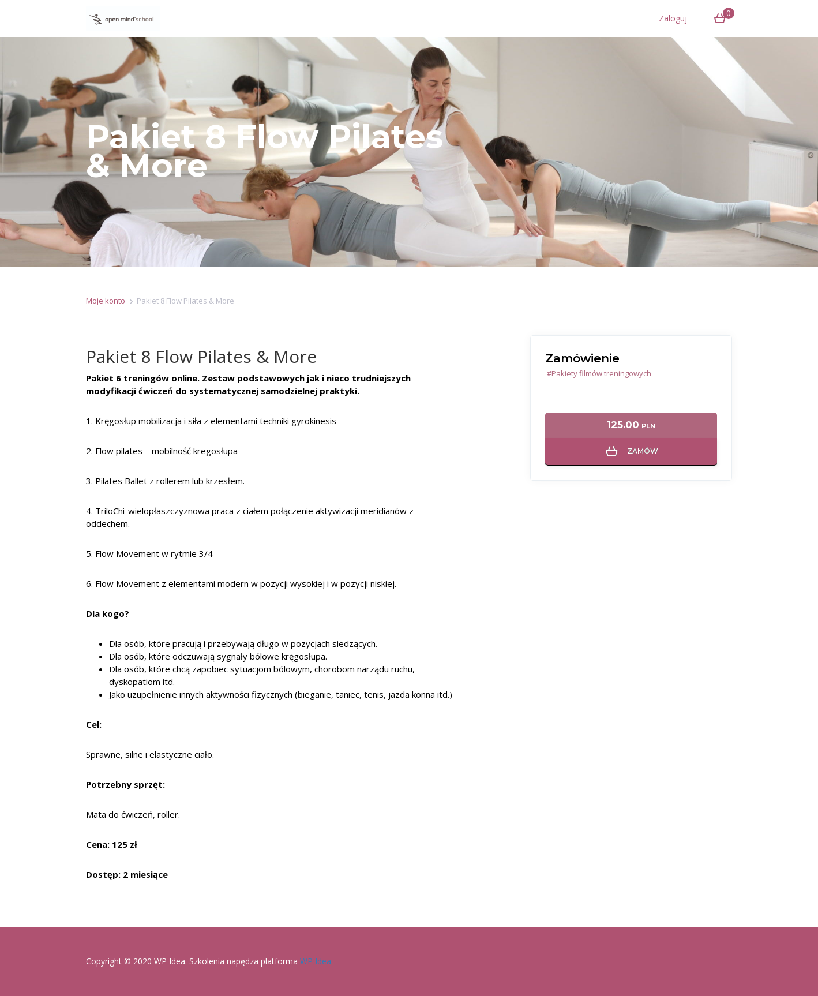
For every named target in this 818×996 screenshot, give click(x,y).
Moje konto (105, 300)
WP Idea (315, 961)
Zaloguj (673, 18)
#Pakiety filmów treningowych (599, 373)
